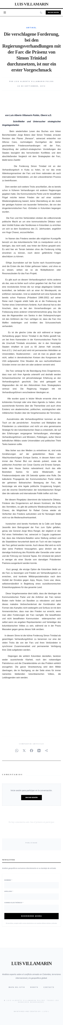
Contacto (48, 987)
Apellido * (8, 891)
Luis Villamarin (31, 4)
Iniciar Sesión (53, 12)
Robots (34, 987)
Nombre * (8, 880)
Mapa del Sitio (17, 987)
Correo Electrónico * (14, 902)
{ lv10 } (45, 1011)
